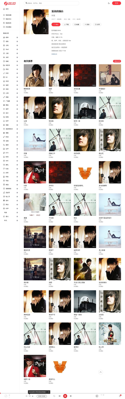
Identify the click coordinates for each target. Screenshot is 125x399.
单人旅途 (102, 250)
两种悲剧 (27, 315)
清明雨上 (52, 347)
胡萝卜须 (27, 379)
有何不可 (52, 315)
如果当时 (77, 250)
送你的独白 (103, 282)
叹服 (25, 153)
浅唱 (50, 282)
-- (9, 395)
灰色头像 (77, 89)
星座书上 (52, 379)
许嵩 (53, 16)
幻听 (25, 185)
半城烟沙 (102, 89)
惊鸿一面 (77, 121)
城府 (50, 89)
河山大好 (27, 347)
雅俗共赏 (27, 250)
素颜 (25, 218)
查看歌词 (54, 54)
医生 (75, 218)
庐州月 (51, 185)
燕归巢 (26, 282)
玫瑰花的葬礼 (78, 185)
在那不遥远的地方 (105, 218)
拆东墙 (101, 121)
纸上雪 (101, 347)
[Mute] (97, 396)
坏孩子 (51, 250)
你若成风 (77, 153)
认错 (25, 121)
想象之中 (52, 153)
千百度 (51, 218)
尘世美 (101, 315)
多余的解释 (103, 185)
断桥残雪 (27, 89)
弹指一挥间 (78, 315)
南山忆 (101, 153)
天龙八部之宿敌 (79, 282)
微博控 (76, 347)
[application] (62, 396)
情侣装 (51, 121)
